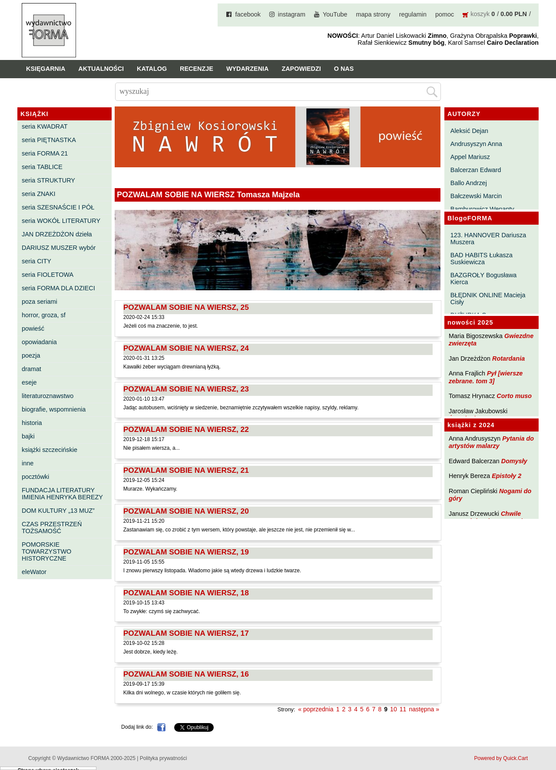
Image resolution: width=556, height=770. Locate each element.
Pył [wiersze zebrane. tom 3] (486, 377)
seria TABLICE (42, 166)
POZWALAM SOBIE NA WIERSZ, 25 (186, 307)
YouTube (335, 14)
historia (32, 422)
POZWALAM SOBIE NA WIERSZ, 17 (186, 633)
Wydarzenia (247, 68)
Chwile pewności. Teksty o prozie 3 (490, 517)
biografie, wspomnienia (54, 409)
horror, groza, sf (44, 315)
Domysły (514, 461)
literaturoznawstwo (47, 395)
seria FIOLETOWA (47, 274)
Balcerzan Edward (475, 169)
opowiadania (39, 342)
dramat (31, 368)
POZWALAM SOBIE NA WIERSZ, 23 (186, 389)
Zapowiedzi (301, 68)
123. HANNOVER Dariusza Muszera (488, 239)
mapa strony (373, 14)
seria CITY (36, 261)
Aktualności (101, 68)
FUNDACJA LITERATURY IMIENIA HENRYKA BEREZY (62, 494)
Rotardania (508, 358)
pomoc (444, 14)
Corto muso (514, 395)
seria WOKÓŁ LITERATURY (61, 220)
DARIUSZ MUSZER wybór (59, 247)
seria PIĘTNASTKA (49, 139)
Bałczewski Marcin (476, 195)
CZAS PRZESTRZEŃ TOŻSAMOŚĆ (52, 527)
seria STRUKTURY (48, 180)
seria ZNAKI (39, 193)
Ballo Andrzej (468, 182)
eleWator (34, 571)
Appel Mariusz (470, 156)
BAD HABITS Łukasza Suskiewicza (481, 259)
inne (27, 463)
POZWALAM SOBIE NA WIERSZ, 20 (186, 511)
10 (393, 709)
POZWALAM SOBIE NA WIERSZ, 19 (186, 552)
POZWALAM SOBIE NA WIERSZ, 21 (186, 470)
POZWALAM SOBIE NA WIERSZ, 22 (186, 429)
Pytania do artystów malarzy (491, 442)
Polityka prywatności (163, 758)
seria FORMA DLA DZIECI (58, 288)
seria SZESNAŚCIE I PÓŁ (58, 207)
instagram (291, 14)
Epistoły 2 (506, 475)
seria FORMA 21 (45, 153)
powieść (33, 328)
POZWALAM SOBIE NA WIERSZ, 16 (186, 674)
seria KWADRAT (45, 126)
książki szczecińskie (49, 449)
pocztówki (35, 476)
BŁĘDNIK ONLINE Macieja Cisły (488, 298)
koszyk (480, 13)
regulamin (413, 14)
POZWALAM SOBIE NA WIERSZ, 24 (186, 348)
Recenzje (196, 68)
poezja (31, 355)
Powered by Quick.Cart (501, 758)
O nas (344, 68)
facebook (247, 14)
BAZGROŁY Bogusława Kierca (483, 278)
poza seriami (39, 301)
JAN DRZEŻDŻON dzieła (57, 234)
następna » (424, 709)
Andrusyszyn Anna (476, 143)
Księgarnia (45, 68)
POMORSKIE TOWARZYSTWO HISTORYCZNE (46, 551)
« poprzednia (315, 709)
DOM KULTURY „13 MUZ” (58, 510)
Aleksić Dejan (469, 130)
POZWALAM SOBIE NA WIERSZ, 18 (186, 592)
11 (403, 709)
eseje (29, 382)
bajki (28, 436)
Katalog (152, 68)
